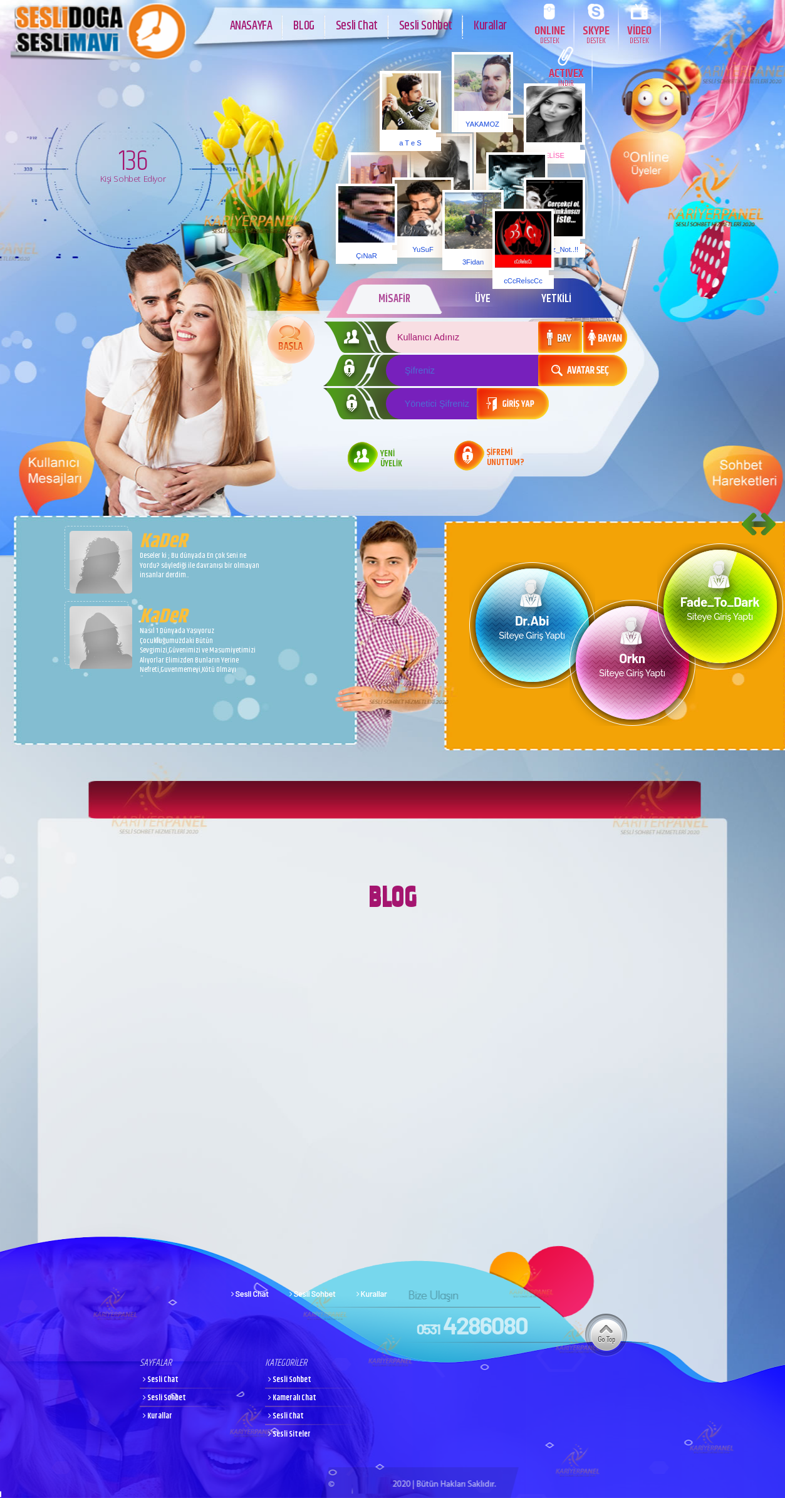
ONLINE (549, 34)
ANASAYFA (251, 24)
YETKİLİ (556, 298)
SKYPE (596, 34)
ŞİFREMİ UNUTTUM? (505, 458)
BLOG (303, 24)
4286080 (472, 1325)
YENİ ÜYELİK (391, 459)
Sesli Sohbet (425, 24)
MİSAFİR (392, 298)
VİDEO (639, 34)
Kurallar (490, 24)
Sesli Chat (357, 24)
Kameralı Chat (292, 1398)
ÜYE (482, 298)
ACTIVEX (566, 77)
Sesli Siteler (289, 1434)
